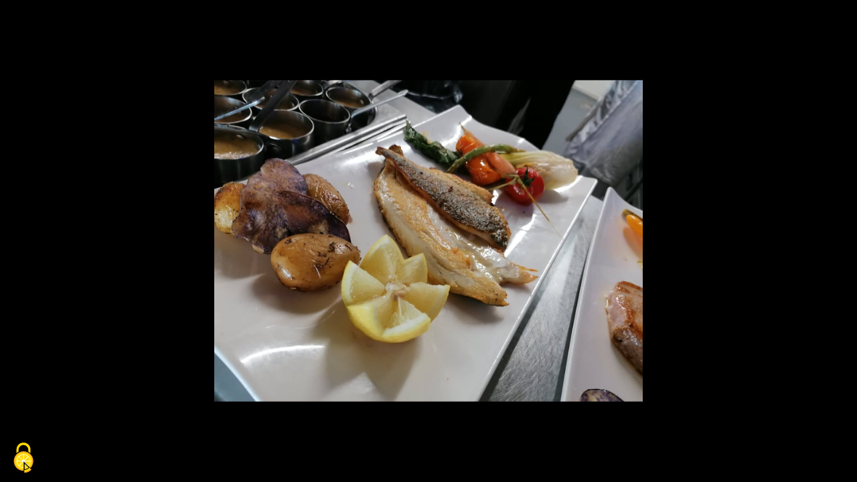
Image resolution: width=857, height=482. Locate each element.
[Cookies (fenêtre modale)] (23, 459)
